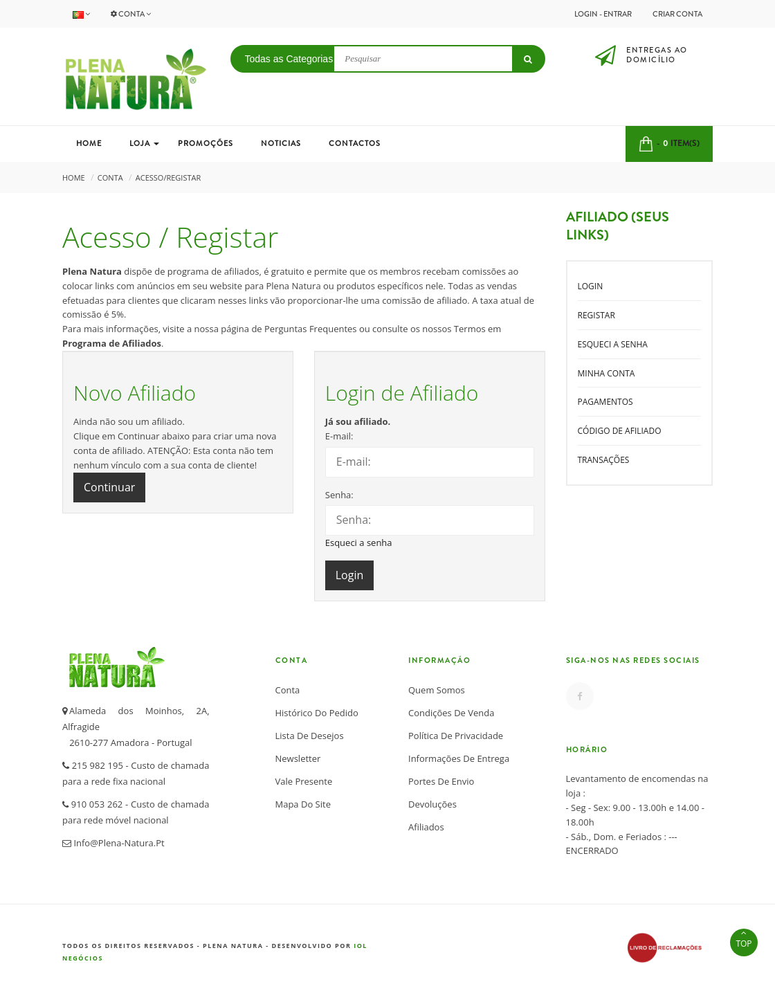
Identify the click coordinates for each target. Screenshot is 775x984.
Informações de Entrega (458, 758)
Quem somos (436, 690)
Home (73, 177)
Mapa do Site (303, 804)
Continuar (109, 487)
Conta (131, 13)
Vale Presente (304, 781)
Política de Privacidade (455, 735)
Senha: (339, 495)
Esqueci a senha (358, 542)
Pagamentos (605, 402)
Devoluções (432, 804)
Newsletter (298, 758)
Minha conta (606, 373)
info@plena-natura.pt (118, 843)
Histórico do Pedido (316, 713)
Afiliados (426, 827)
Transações (604, 460)
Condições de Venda (451, 713)
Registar (596, 315)
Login (590, 286)
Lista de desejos (309, 735)
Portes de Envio (441, 781)
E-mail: (339, 436)
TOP (744, 939)
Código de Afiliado (620, 431)
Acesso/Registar (168, 177)
